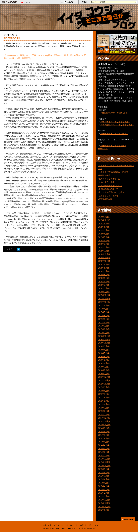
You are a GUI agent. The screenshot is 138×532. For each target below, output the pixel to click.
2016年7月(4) (104, 353)
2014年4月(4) (104, 445)
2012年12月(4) (104, 500)
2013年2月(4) (104, 493)
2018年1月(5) (104, 292)
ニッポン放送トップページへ (52, 525)
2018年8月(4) (104, 268)
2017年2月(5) (104, 329)
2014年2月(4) (104, 452)
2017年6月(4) (104, 316)
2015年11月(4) (104, 380)
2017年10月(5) (104, 302)
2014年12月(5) (104, 418)
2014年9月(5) (104, 428)
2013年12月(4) (104, 459)
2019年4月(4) (104, 240)
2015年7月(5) (104, 394)
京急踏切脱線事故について (110, 186)
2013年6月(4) (104, 479)
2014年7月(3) (104, 435)
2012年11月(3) (104, 503)
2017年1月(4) (104, 333)
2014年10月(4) (104, 425)
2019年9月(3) (104, 223)
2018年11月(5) (104, 258)
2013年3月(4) (104, 490)
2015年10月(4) (104, 384)
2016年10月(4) (104, 343)
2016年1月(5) (104, 374)
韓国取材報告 (104, 175)
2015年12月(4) (104, 377)
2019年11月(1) (104, 217)
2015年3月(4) (104, 408)
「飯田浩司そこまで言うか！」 (114, 134)
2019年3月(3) (104, 244)
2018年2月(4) (104, 288)
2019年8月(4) (104, 227)
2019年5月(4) (104, 237)
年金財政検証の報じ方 (108, 189)
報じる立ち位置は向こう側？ (111, 192)
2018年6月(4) (104, 275)
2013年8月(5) (104, 473)
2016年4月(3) (104, 363)
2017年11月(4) (104, 299)
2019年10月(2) (104, 220)
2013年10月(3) (104, 466)
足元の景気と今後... (107, 182)
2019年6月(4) (104, 234)
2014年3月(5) (104, 449)
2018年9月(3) (104, 264)
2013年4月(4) (104, 486)
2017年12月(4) (104, 295)
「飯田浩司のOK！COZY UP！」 (114, 113)
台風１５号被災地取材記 (109, 179)
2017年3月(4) (104, 326)
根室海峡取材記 (105, 199)
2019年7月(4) (104, 230)
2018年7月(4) (104, 271)
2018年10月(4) (104, 261)
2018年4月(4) (104, 281)
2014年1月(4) (104, 455)
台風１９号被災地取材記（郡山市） (114, 172)
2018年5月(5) (104, 278)
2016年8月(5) (104, 350)
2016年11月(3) (104, 340)
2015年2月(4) (104, 411)
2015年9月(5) (104, 387)
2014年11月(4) (104, 421)
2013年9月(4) (104, 469)
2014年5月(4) (104, 442)
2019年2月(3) (104, 247)
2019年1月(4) (104, 251)
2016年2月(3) (104, 370)
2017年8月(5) (104, 309)
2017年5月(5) (104, 319)
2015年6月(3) (104, 397)
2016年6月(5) (104, 357)
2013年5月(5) (104, 483)
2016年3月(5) (104, 367)
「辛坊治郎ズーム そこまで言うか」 (117, 125)
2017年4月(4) (104, 322)
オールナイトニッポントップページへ (82, 525)
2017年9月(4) (104, 305)
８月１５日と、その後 (108, 196)
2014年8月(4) (104, 432)
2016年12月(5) (104, 336)
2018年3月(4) (104, 285)
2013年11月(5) (104, 462)
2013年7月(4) (104, 476)
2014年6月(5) (104, 438)
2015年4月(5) (104, 404)
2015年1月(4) (104, 414)
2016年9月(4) (104, 346)
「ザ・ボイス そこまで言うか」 (115, 122)
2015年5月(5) (104, 401)
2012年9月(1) (104, 510)
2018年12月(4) (104, 254)
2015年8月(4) (104, 391)
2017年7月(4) (104, 312)
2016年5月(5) (104, 360)
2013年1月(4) (104, 496)
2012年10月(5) (104, 507)
